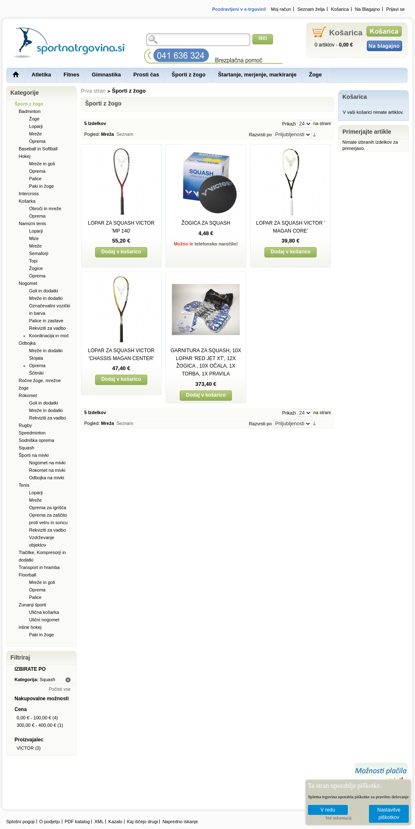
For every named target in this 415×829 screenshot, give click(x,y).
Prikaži (289, 123)
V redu (327, 810)
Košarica (340, 9)
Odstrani (68, 679)
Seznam (125, 134)
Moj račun (281, 9)
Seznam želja (311, 9)
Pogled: (92, 134)
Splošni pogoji (20, 821)
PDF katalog (77, 821)
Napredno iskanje (180, 821)
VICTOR (25, 748)
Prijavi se (395, 9)
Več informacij (338, 818)
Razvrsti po (260, 134)
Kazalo (115, 821)
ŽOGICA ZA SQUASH (205, 223)
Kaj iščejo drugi (142, 821)
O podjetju (49, 821)
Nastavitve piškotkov (388, 814)
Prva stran (93, 91)
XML (99, 821)
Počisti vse (60, 689)
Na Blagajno (367, 9)
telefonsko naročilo (216, 243)
